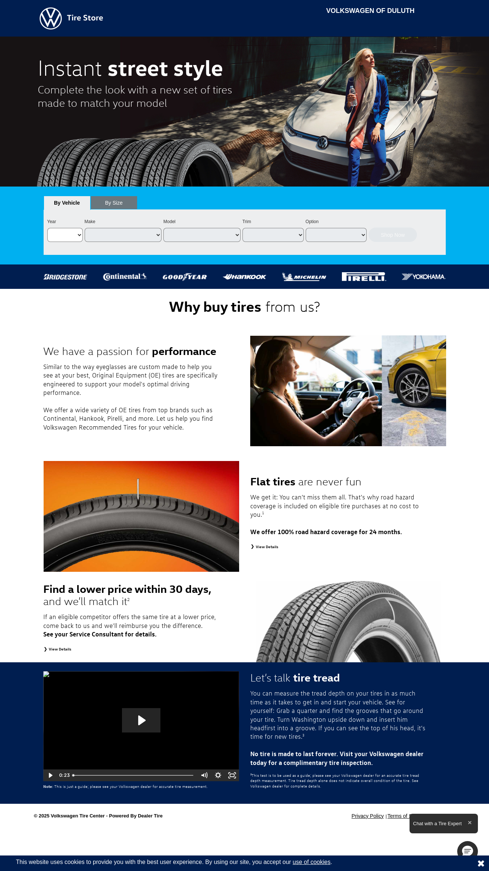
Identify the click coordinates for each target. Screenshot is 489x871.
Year (51, 221)
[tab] (67, 203)
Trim (246, 221)
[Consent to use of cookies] (481, 863)
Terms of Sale (403, 816)
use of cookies (311, 862)
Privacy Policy (368, 816)
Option (312, 221)
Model (169, 221)
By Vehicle (67, 205)
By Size (113, 203)
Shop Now (393, 235)
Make (90, 221)
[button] (467, 851)
